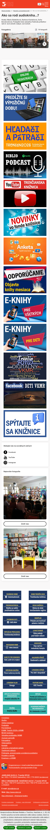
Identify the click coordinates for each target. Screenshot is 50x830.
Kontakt (4, 762)
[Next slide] (48, 48)
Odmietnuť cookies (24, 828)
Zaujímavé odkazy (9, 767)
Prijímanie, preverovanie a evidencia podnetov (20, 769)
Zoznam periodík (8, 754)
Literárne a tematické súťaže (13, 764)
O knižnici (5, 734)
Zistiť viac (25, 540)
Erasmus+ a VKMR (9, 774)
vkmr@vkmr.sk (13, 805)
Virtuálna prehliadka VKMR (12, 752)
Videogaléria (6, 759)
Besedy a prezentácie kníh (21, 11)
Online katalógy (8, 739)
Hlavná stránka (6, 11)
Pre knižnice (6, 744)
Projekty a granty (8, 772)
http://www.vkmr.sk (13, 809)
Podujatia (5, 742)
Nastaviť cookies (40, 828)
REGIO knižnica (7, 749)
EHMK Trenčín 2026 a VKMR (13, 747)
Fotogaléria (6, 757)
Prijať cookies (9, 828)
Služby (4, 737)
